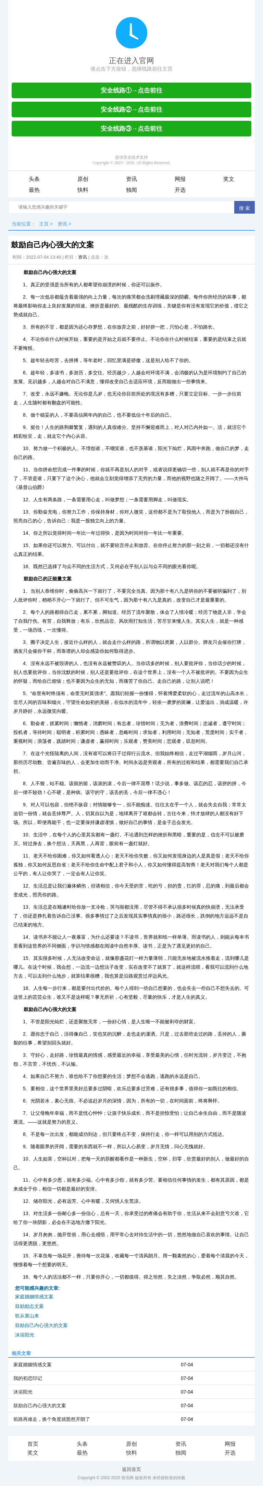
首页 (32, 1444)
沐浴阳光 (24, 1335)
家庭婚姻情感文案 (34, 1296)
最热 (34, 190)
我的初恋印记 (27, 1378)
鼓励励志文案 (29, 1306)
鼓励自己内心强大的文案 (41, 1325)
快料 (82, 190)
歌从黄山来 (27, 1315)
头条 (34, 179)
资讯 (131, 179)
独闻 (131, 190)
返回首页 (131, 1469)
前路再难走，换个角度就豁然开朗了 (51, 1419)
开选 (180, 190)
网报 (180, 179)
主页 (44, 224)
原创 (82, 179)
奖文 (228, 179)
